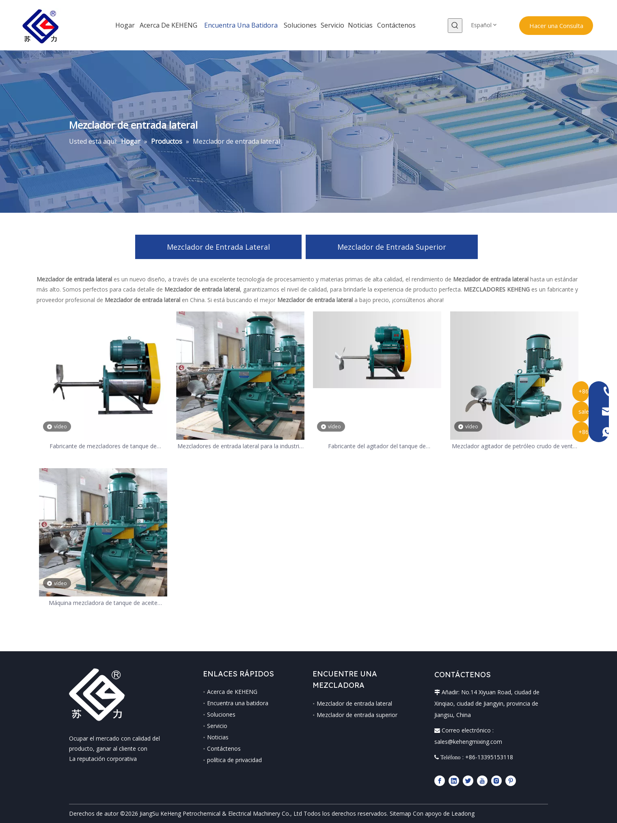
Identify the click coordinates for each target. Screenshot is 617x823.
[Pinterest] (510, 780)
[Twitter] (468, 780)
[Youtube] (482, 780)
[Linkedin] (454, 780)
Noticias (218, 737)
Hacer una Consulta (556, 26)
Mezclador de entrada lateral (354, 703)
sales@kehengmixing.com (468, 741)
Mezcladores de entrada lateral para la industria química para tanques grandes (239, 446)
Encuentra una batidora (237, 703)
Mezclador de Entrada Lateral (218, 247)
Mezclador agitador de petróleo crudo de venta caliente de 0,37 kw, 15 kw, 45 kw (514, 446)
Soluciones (221, 714)
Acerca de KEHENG (232, 692)
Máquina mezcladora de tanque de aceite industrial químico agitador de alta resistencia (103, 603)
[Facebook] (439, 780)
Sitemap (400, 813)
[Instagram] (496, 780)
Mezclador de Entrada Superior (391, 247)
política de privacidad (234, 760)
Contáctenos (224, 748)
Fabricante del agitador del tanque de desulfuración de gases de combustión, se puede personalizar (376, 446)
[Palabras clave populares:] (455, 25)
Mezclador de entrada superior (357, 715)
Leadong (463, 813)
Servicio (217, 726)
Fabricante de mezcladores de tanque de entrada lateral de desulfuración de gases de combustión (103, 446)
